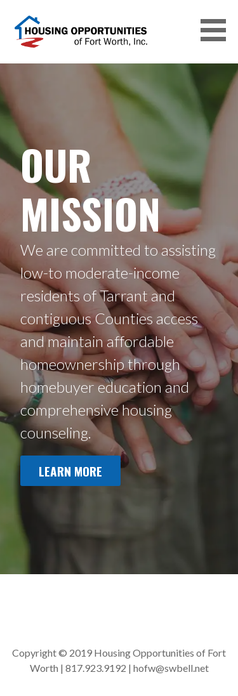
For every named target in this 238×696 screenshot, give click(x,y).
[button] (217, 30)
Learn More (70, 471)
